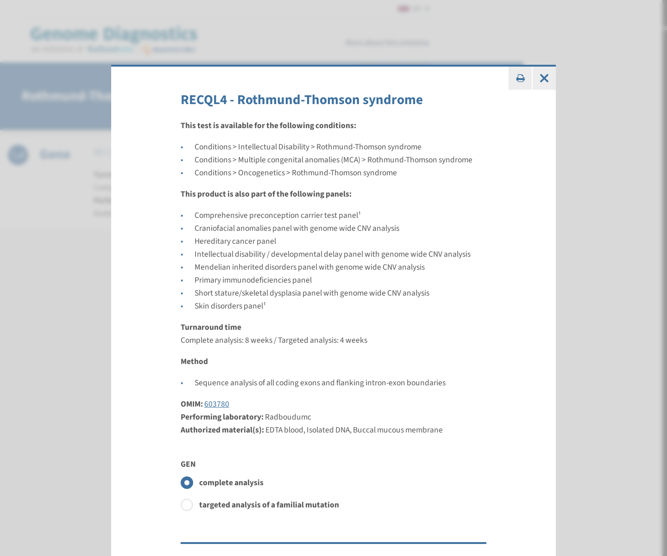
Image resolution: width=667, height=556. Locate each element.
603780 (216, 404)
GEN (188, 464)
